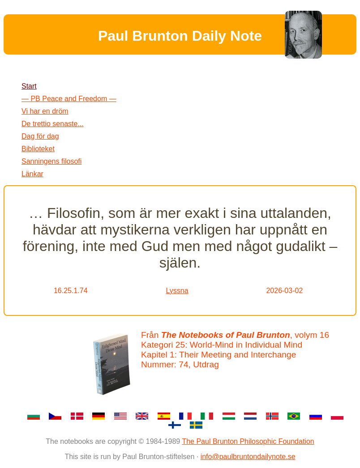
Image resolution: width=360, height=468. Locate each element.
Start (29, 86)
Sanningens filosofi (51, 161)
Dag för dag (40, 136)
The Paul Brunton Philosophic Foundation (248, 441)
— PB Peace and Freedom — (68, 98)
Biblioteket (38, 149)
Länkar (32, 174)
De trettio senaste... (52, 124)
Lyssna (177, 290)
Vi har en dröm (45, 111)
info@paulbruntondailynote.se (248, 456)
